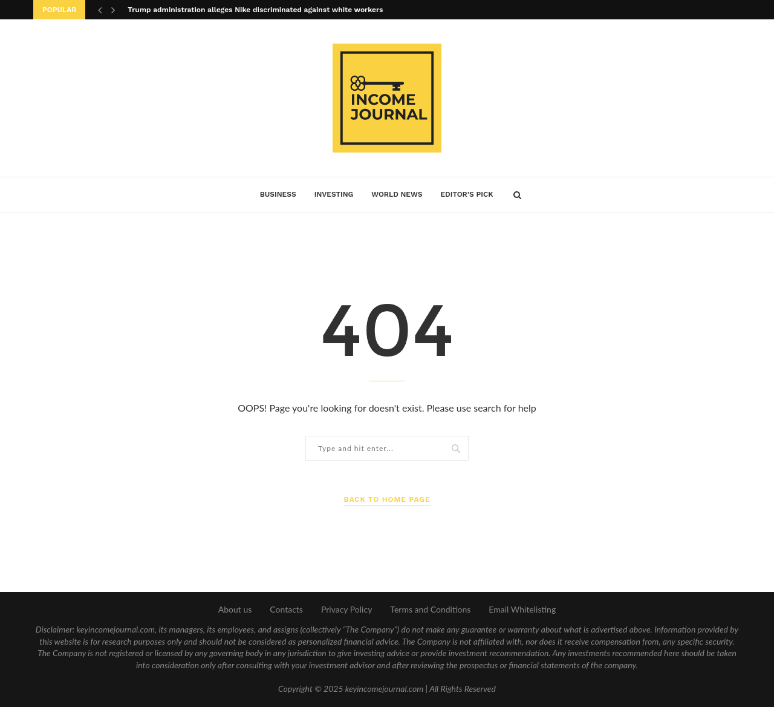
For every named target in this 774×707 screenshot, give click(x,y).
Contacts (286, 609)
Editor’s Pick (466, 194)
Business (278, 194)
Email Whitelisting (522, 609)
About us (235, 609)
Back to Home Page (386, 499)
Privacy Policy (346, 609)
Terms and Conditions (430, 609)
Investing (334, 194)
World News (396, 194)
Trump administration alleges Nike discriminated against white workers (255, 9)
